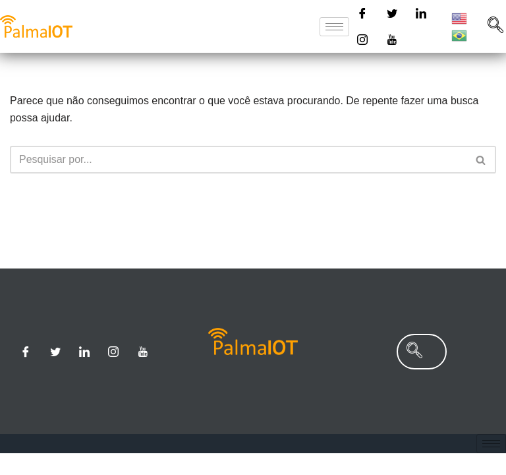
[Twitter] (392, 13)
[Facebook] (362, 13)
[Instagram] (362, 39)
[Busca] (238, 160)
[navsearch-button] (414, 373)
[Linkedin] (421, 13)
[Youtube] (392, 39)
